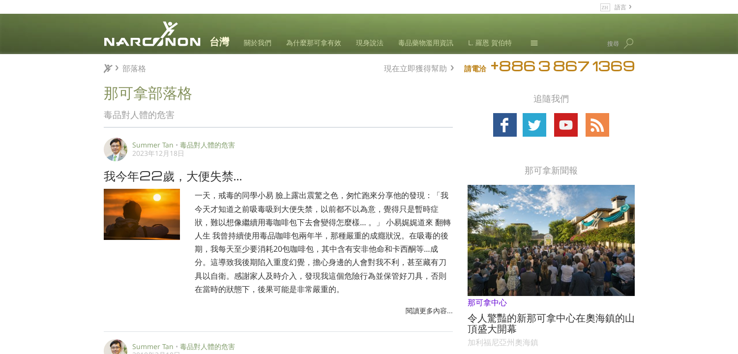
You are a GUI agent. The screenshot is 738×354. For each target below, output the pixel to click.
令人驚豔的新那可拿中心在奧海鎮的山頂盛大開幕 (551, 322)
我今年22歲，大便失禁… (173, 175)
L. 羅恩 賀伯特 (490, 42)
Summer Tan (153, 144)
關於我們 (257, 42)
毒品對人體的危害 (207, 144)
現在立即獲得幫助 (415, 67)
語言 (620, 6)
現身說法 (370, 42)
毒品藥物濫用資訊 (425, 42)
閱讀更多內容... (429, 310)
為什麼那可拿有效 (313, 42)
